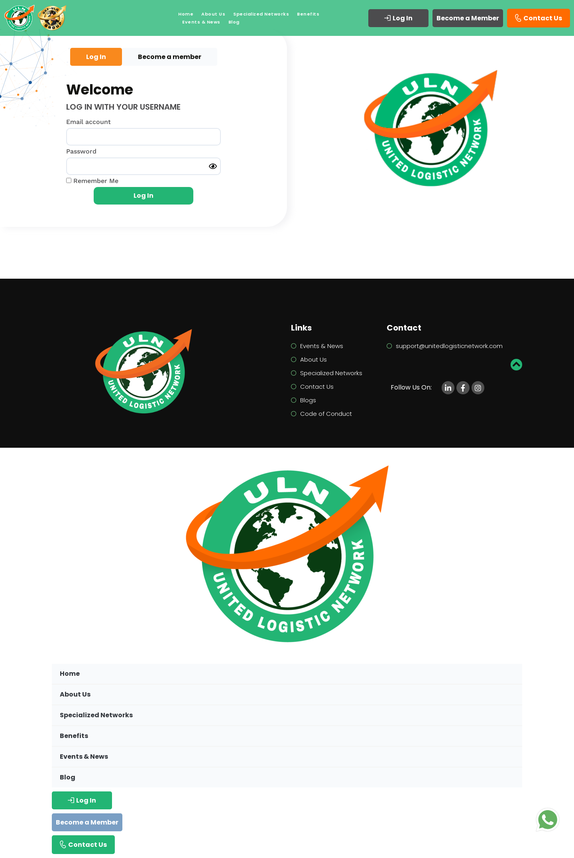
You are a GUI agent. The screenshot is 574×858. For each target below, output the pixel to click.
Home (185, 14)
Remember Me (92, 181)
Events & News (201, 22)
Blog (234, 22)
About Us (213, 14)
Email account (88, 122)
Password (81, 151)
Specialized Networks (261, 14)
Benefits (308, 14)
